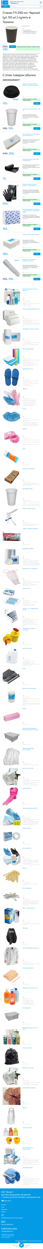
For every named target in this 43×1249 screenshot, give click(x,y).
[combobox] (26, 6)
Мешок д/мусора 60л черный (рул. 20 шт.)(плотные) (31, 160)
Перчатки (25, 388)
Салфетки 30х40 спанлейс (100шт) (31, 234)
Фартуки (25, 1107)
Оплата (3, 1212)
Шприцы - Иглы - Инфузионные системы (30, 609)
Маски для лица (26, 588)
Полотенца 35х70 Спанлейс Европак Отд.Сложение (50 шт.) (31, 135)
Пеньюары (25, 928)
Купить (12, 46)
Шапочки (25, 428)
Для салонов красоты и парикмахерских (28, 1148)
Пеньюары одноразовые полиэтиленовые (28, 749)
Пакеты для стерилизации (29, 468)
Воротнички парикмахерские (29, 688)
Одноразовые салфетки (28, 548)
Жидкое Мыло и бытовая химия (30, 988)
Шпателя (25, 868)
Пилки (24, 668)
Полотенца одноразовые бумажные (31, 309)
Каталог (5, 6)
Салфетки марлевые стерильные (30, 528)
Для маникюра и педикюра (29, 1087)
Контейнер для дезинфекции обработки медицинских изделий (31, 729)
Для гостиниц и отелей (28, 768)
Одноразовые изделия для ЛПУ (30, 808)
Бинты (24, 448)
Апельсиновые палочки (28, 968)
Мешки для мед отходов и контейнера (29, 629)
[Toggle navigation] (41, 2)
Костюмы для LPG (27, 788)
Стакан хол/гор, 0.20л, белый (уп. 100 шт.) (31, 109)
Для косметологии (27, 848)
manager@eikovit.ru (7, 1231)
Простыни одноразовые (28, 349)
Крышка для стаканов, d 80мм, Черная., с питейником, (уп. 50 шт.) (31, 84)
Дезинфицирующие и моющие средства (30, 289)
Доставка (4, 1209)
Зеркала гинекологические (29, 508)
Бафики (24, 708)
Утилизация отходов (27, 1127)
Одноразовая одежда (28, 1167)
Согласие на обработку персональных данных (28, 1241)
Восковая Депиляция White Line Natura (30, 1028)
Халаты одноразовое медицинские (31, 948)
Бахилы (24, 408)
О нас (3, 1207)
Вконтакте (6, 1201)
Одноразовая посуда (27, 488)
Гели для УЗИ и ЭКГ (27, 648)
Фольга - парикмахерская (29, 908)
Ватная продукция (27, 888)
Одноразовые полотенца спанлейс (31, 329)
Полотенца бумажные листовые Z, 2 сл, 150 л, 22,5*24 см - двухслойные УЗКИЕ (31, 211)
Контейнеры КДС (27, 1008)
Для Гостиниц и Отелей (28, 1067)
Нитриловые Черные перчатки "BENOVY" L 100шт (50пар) (30, 185)
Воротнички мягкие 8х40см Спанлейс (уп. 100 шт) (29, 260)
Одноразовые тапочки (28, 369)
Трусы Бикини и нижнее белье (30, 568)
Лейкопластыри (26, 828)
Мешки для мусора (27, 1048)
